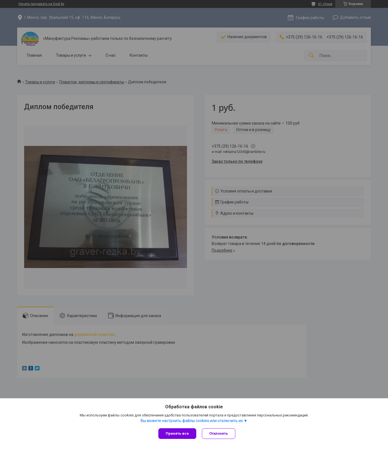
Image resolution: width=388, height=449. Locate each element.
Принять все (177, 433)
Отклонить (218, 433)
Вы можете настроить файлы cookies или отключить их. (192, 420)
